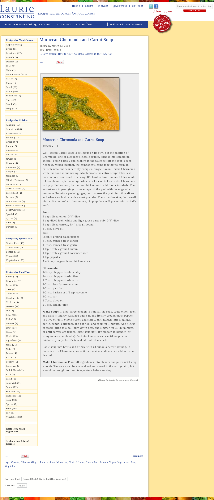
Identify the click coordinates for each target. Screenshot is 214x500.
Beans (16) (12, 276)
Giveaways (120, 6)
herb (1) (10, 66)
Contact (137, 6)
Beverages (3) (13, 280)
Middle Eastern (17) (17, 180)
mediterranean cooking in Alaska (29, 24)
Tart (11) (10, 412)
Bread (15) (12, 285)
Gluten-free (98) (15, 247)
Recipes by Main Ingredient (15, 430)
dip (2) (10, 310)
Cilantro (25, 462)
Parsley (44, 462)
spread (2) (11, 404)
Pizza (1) (11, 83)
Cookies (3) (12, 302)
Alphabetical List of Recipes (17, 442)
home (76, 6)
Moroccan (62, 462)
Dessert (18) (12, 306)
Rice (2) (10, 374)
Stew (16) (11, 408)
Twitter (151, 6)
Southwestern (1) (15, 209)
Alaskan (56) (13, 124)
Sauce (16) (12, 91)
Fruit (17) (11, 327)
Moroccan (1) (13, 184)
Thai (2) (10, 222)
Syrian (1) (11, 218)
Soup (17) (11, 108)
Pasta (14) (11, 353)
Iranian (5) (12, 150)
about (89, 6)
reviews (101, 24)
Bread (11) (12, 48)
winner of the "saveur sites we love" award (163, 24)
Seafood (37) (13, 391)
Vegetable (10, 466)
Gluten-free (92, 462)
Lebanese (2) (13, 167)
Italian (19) (12, 154)
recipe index (135, 24)
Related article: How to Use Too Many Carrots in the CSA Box (76, 54)
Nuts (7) (10, 348)
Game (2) (11, 331)
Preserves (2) (13, 365)
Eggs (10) (11, 314)
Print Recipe (128, 68)
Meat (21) (11, 344)
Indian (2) (11, 146)
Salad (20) (11, 87)
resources (116, 24)
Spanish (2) (12, 214)
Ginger (35, 462)
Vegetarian (123, 462)
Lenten (104, 462)
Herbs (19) (12, 336)
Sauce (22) (12, 387)
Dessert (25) (12, 61)
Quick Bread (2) (15, 370)
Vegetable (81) (14, 416)
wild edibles (64, 24)
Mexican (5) (12, 175)
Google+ (166, 6)
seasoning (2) (13, 95)
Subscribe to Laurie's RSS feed (171, 6)
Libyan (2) (12, 171)
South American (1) (17, 205)
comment (138, 455)
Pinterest (161, 6)
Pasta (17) (11, 78)
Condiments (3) (14, 297)
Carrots (15, 462)
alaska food (84, 24)
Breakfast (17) (14, 53)
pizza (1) (11, 357)
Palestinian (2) (14, 192)
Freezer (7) (12, 323)
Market (103, 6)
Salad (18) (11, 378)
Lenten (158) (13, 251)
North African (76, 462)
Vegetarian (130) (15, 260)
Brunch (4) (12, 57)
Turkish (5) (12, 226)
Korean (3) (12, 163)
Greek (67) (12, 141)
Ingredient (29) (14, 340)
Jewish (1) (11, 158)
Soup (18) (11, 399)
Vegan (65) (12, 255)
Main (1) (10, 70)
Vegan (112, 462)
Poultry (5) (12, 361)
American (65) (14, 129)
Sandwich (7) (13, 382)
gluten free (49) (15, 243)
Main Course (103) (16, 74)
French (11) (12, 137)
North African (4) (15, 188)
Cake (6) (10, 289)
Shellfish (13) (13, 395)
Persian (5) (12, 197)
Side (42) (11, 100)
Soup (52, 462)
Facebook (156, 6)
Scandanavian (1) (15, 201)
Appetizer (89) (14, 44)
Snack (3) (11, 104)
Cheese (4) (12, 293)
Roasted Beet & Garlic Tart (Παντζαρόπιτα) (44, 478)
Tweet (41, 62)
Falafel (22, 485)
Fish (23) (11, 319)
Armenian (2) (13, 133)
